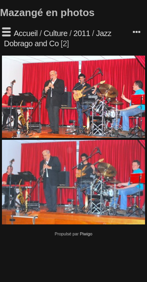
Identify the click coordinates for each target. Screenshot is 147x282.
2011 (81, 33)
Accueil (26, 33)
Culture (55, 33)
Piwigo (86, 233)
